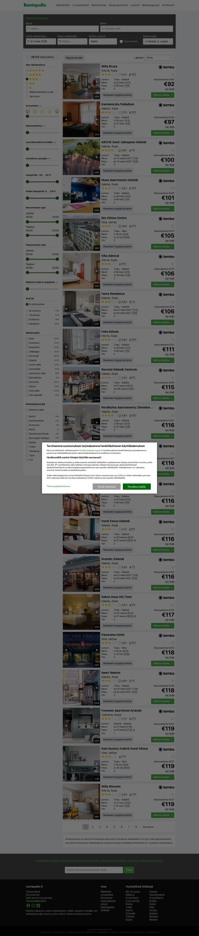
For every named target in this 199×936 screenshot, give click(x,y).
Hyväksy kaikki (137, 486)
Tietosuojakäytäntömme (58, 486)
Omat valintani (107, 486)
